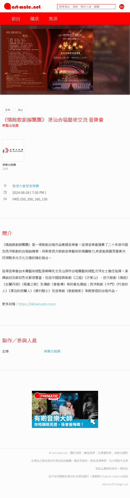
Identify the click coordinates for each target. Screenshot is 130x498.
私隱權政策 (104, 453)
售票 (53, 18)
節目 (16, 18)
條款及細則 (121, 453)
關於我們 (75, 453)
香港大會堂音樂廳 (25, 185)
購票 (34, 18)
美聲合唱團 (10, 125)
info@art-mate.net (111, 476)
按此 (125, 468)
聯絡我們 (89, 453)
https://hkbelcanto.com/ (37, 303)
